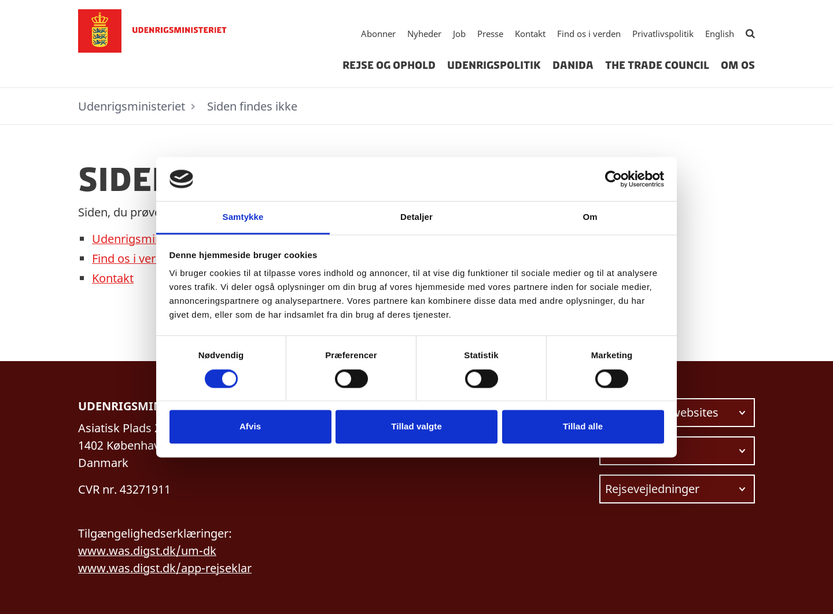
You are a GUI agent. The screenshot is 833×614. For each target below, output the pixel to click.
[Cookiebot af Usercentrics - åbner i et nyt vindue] (613, 178)
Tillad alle (583, 427)
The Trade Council (657, 65)
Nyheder (424, 33)
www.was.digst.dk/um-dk (147, 550)
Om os (738, 65)
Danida (573, 65)
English (719, 33)
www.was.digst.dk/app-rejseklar (165, 568)
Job (459, 33)
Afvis (250, 427)
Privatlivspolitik (663, 33)
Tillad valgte (416, 427)
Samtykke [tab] (243, 217)
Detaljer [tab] (416, 217)
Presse (490, 33)
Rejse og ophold (389, 65)
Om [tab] (590, 217)
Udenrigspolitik (494, 65)
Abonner (378, 33)
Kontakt (530, 33)
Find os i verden (589, 33)
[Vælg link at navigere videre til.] (677, 412)
